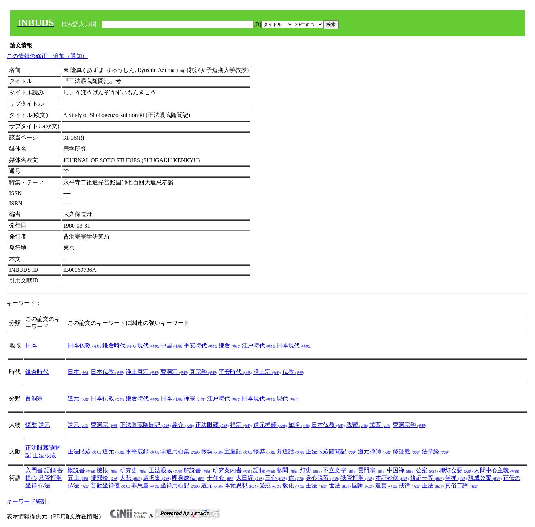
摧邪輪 (104, 478)
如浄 (299, 425)
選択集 (157, 478)
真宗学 (203, 372)
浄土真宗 (142, 372)
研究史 (133, 470)
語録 (50, 470)
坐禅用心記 (180, 485)
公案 (427, 470)
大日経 (250, 478)
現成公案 (485, 478)
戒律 (409, 485)
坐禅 (31, 485)
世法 (340, 485)
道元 (78, 398)
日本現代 (293, 345)
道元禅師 (270, 425)
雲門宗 (371, 470)
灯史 (311, 470)
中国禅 (400, 470)
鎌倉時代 (119, 345)
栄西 (380, 425)
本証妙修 (392, 478)
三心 (276, 478)
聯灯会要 (456, 470)
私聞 (287, 470)
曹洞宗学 (409, 425)
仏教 (293, 372)
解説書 (197, 470)
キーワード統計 (27, 501)
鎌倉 (229, 345)
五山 (78, 478)
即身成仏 (188, 478)
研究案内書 (232, 470)
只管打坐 (50, 478)
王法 (316, 485)
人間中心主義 (496, 470)
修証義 (406, 451)
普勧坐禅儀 (110, 485)
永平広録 (142, 451)
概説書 (81, 470)
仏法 (44, 485)
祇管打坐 (357, 478)
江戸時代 (258, 345)
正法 (433, 485)
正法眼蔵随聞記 (145, 425)
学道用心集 (180, 451)
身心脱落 (322, 478)
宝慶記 (238, 451)
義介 (183, 425)
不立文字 (339, 470)
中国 (171, 345)
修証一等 (427, 478)
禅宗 (194, 398)
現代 (148, 345)
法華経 (435, 451)
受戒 (270, 485)
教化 (293, 485)
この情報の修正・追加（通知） (47, 56)
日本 (31, 345)
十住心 (220, 478)
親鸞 (357, 425)
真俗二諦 (461, 485)
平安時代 (200, 345)
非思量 (145, 485)
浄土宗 (267, 372)
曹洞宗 (174, 372)
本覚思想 (241, 485)
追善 (386, 485)
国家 (363, 485)
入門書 (34, 470)
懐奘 (31, 425)
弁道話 (290, 451)
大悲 (131, 478)
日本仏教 (84, 345)
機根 (107, 470)
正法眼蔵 (212, 425)
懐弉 (264, 451)
